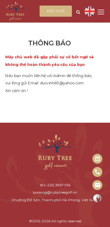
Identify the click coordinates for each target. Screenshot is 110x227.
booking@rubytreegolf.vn (55, 192)
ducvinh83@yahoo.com (62, 83)
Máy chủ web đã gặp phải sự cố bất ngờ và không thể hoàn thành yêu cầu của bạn (49, 61)
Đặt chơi (56, 11)
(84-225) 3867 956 (55, 185)
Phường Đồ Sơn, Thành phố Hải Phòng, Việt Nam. (55, 200)
